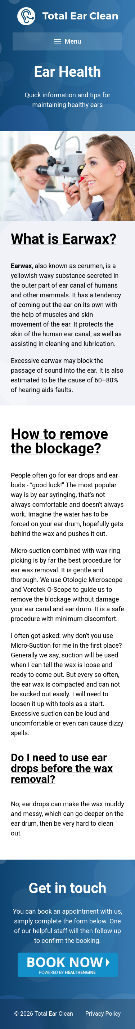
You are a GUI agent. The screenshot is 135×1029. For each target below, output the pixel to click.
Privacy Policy (103, 1013)
